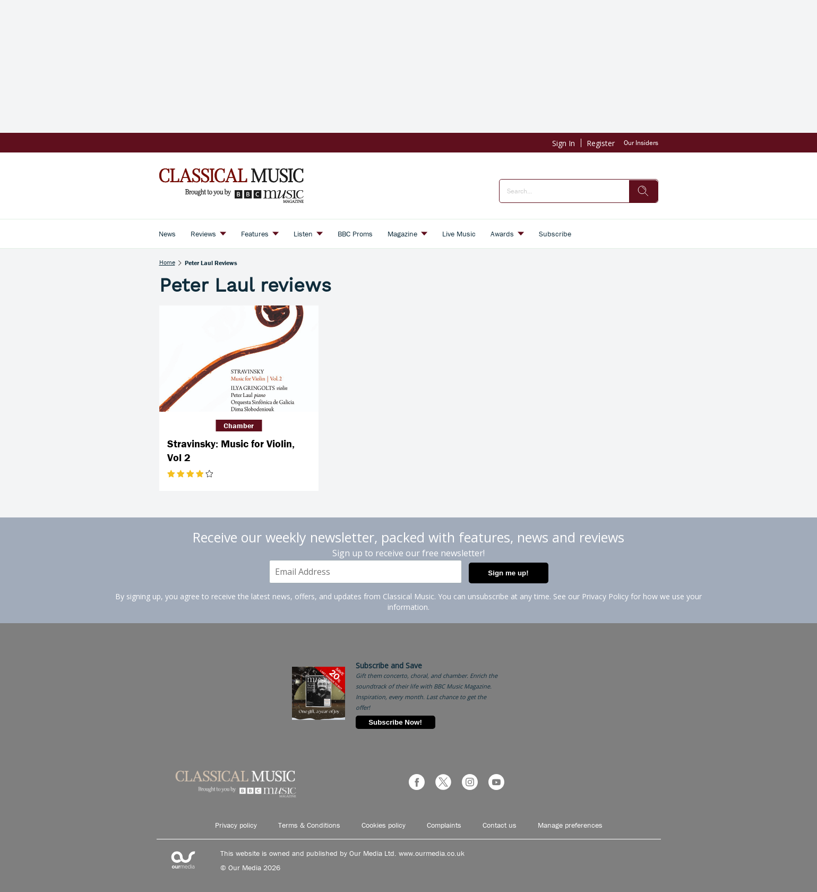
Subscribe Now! (395, 722)
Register (601, 143)
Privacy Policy (605, 596)
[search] (643, 191)
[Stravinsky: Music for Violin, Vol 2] (239, 358)
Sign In (563, 143)
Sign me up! (508, 573)
